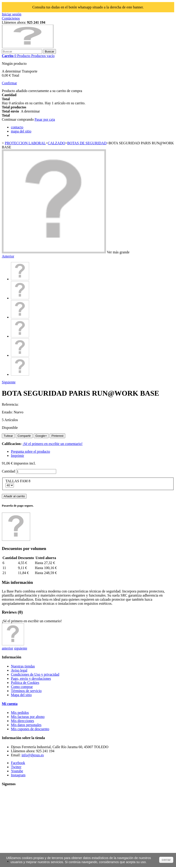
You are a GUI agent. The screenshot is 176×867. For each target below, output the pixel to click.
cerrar (166, 860)
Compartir (24, 435)
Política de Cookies (25, 683)
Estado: (8, 412)
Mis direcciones (22, 721)
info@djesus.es (33, 755)
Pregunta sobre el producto (30, 451)
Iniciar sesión (11, 14)
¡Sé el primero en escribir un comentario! (53, 444)
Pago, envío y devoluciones (31, 678)
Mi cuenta (10, 704)
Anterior (8, 256)
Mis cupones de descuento (30, 729)
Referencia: (10, 404)
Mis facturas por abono (28, 717)
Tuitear (8, 435)
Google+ (41, 435)
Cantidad (8, 471)
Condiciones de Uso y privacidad (35, 674)
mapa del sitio (21, 131)
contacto (17, 127)
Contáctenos (11, 18)
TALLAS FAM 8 (18, 481)
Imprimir (17, 455)
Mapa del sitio (21, 695)
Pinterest (57, 435)
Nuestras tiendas (23, 666)
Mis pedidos (20, 713)
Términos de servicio (26, 691)
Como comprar (22, 687)
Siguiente (8, 382)
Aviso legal (19, 670)
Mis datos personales (26, 725)
